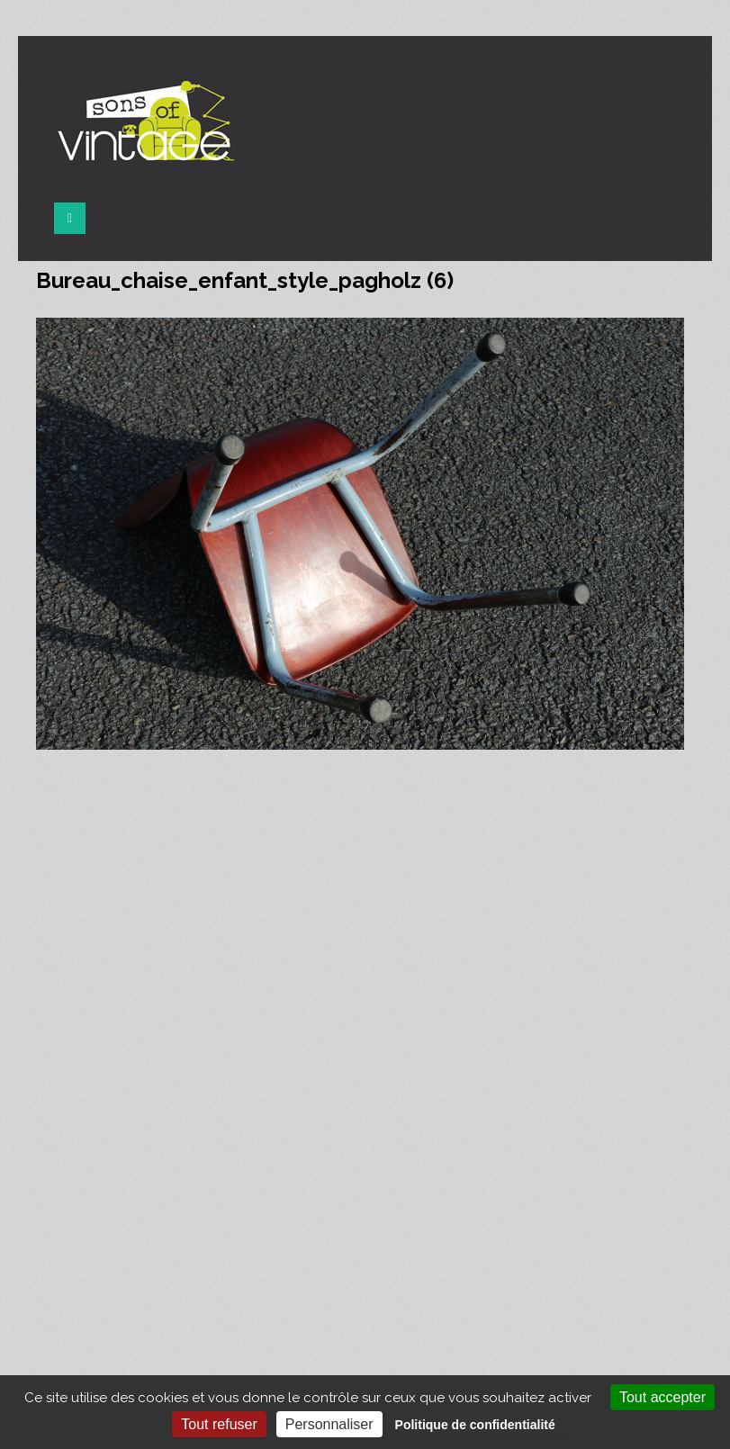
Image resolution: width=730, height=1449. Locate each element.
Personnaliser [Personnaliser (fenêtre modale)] (329, 1424)
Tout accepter (662, 1397)
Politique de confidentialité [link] (475, 1425)
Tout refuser (219, 1424)
